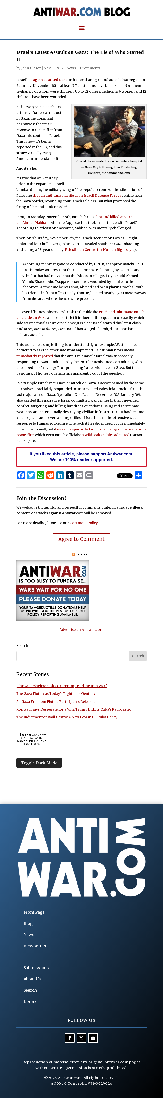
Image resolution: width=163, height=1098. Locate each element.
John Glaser (31, 68)
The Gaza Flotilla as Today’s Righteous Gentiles (55, 693)
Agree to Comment (81, 539)
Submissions (36, 967)
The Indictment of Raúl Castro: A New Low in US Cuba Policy (66, 717)
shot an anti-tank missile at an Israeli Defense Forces (77, 195)
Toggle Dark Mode (39, 762)
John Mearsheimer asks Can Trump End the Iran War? (61, 686)
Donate (30, 1001)
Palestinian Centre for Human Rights (96, 249)
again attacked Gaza (50, 80)
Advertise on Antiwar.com (81, 629)
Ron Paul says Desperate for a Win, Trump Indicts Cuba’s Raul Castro (73, 709)
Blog (28, 923)
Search (30, 990)
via (131, 249)
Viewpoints (35, 946)
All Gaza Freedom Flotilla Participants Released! (56, 701)
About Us (32, 978)
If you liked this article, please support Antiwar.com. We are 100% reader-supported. (81, 456)
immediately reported (34, 356)
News (71, 68)
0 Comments (89, 68)
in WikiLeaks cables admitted (104, 435)
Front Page (34, 912)
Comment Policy (84, 523)
